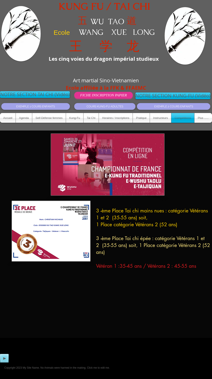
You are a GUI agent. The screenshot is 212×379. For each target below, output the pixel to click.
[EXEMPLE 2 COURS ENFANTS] (173, 106)
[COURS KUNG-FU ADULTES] (104, 106)
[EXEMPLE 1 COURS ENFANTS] (35, 106)
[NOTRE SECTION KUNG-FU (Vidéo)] (172, 95)
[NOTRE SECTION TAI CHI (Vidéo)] (35, 94)
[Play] (4, 358)
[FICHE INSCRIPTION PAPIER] (103, 95)
